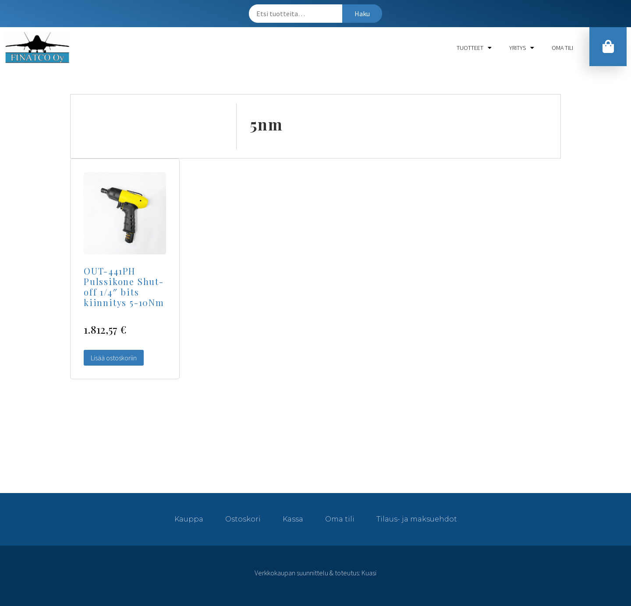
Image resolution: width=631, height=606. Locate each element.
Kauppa (188, 519)
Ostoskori (243, 519)
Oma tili (562, 48)
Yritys (521, 47)
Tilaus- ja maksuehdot (416, 519)
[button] (608, 47)
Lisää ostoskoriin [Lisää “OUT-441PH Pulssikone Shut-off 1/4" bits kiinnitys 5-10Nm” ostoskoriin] (114, 357)
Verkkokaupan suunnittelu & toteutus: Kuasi (315, 572)
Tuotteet (474, 47)
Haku (362, 13)
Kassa (293, 519)
